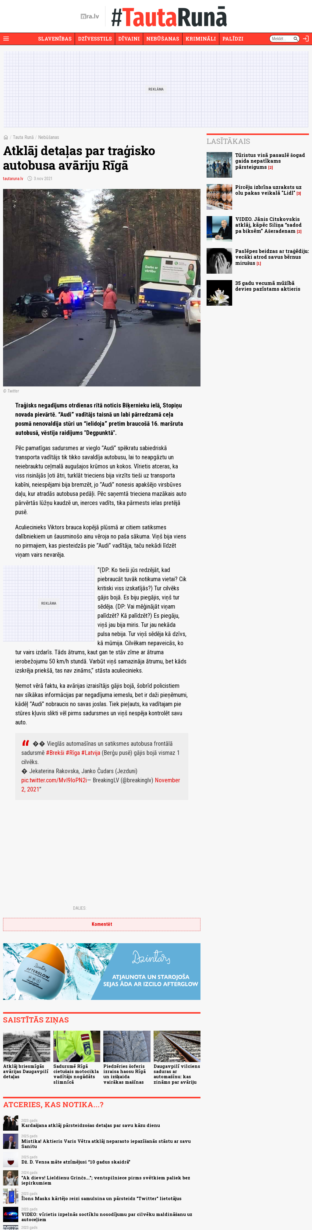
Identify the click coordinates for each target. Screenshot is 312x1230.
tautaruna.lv (13, 178)
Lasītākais (228, 141)
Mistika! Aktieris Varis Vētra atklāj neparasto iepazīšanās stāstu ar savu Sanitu (106, 1143)
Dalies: (80, 908)
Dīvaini (129, 38)
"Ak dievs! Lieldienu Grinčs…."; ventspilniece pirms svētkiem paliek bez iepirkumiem (105, 1180)
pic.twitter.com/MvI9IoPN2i (54, 780)
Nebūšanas (162, 38)
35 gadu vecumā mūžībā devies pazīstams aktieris (267, 286)
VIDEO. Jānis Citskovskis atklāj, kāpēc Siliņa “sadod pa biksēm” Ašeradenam (268, 225)
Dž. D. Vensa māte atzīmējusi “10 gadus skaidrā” (75, 1162)
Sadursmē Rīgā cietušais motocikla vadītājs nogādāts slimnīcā (76, 1074)
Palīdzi (232, 38)
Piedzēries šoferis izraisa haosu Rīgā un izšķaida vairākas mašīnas (124, 1074)
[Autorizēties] (306, 39)
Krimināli (201, 38)
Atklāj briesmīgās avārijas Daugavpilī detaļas (25, 1071)
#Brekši (55, 752)
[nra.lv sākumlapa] (90, 16)
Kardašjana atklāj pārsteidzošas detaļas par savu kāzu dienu (90, 1125)
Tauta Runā (23, 137)
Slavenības (55, 38)
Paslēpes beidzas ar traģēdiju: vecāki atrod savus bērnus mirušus (272, 257)
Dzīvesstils (95, 38)
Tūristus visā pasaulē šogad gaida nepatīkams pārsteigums (270, 161)
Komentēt (102, 924)
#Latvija (90, 752)
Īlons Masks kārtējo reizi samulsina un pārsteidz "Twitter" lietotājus (101, 1198)
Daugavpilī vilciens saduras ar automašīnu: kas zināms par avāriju (177, 1074)
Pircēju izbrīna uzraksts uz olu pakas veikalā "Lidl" (268, 190)
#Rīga (73, 752)
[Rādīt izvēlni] (6, 39)
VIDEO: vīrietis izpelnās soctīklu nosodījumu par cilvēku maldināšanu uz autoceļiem (106, 1216)
